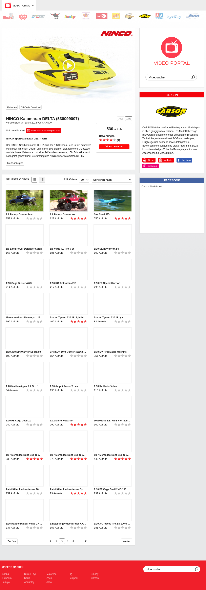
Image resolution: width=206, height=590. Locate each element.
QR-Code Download (30, 107)
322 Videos (71, 179)
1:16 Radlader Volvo (105, 386)
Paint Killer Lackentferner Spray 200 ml (68, 489)
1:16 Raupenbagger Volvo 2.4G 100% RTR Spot (24, 523)
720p (128, 118)
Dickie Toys (30, 574)
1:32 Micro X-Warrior (62, 420)
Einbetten (12, 107)
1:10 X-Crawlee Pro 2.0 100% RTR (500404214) (112, 523)
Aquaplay (29, 582)
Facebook (172, 180)
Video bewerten (114, 146)
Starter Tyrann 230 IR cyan (109, 317)
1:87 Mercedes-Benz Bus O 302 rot (24, 455)
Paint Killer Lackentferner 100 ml (24, 489)
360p (120, 118)
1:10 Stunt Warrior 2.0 (106, 248)
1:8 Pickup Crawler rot (63, 214)
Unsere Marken (12, 567)
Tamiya (6, 582)
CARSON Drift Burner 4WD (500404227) (68, 351)
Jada (49, 582)
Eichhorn (7, 578)
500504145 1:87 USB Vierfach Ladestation (112, 420)
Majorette (51, 574)
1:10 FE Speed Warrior (107, 283)
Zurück (11, 541)
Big (70, 574)
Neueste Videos (17, 179)
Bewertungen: (107, 136)
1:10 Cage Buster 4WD (19, 283)
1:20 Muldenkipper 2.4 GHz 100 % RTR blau (24, 386)
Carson (95, 578)
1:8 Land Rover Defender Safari (24, 248)
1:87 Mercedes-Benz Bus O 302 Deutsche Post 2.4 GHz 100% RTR (112, 455)
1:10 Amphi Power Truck (64, 386)
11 (86, 541)
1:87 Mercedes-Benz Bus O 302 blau (68, 455)
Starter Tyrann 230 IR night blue (68, 317)
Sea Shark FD (101, 214)
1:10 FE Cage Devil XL (18, 420)
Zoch (49, 578)
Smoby (94, 574)
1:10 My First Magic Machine (110, 351)
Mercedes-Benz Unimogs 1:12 (23, 317)
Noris (27, 578)
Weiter (127, 541)
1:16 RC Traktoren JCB (63, 283)
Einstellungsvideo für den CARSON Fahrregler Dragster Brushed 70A (68, 523)
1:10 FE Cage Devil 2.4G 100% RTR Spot (112, 489)
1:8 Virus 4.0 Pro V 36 (62, 248)
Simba (5, 574)
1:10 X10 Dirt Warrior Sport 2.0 (23, 351)
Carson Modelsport (152, 186)
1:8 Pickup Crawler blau (19, 214)
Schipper (73, 578)
